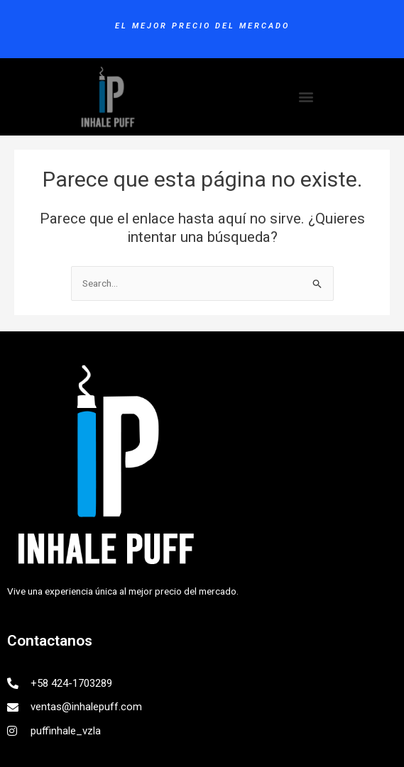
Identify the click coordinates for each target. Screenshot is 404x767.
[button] (305, 97)
